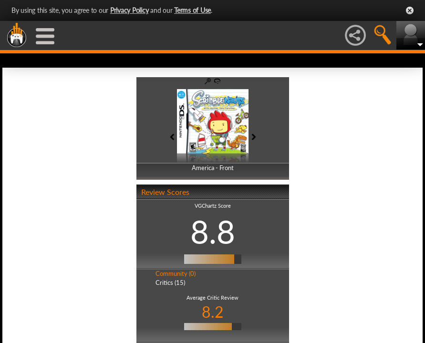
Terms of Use (192, 10)
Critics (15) (170, 282)
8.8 (212, 231)
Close (410, 10)
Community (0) (175, 273)
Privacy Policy (129, 10)
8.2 (213, 312)
